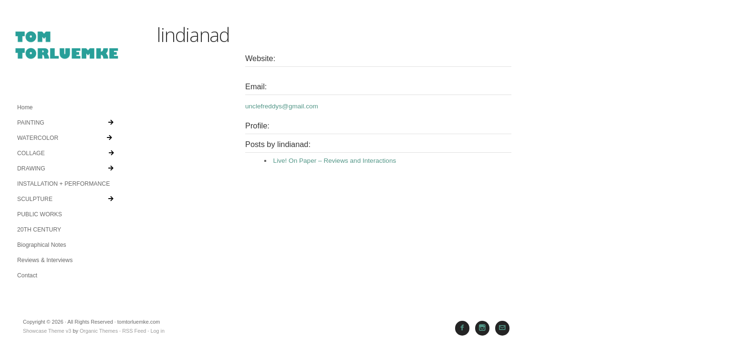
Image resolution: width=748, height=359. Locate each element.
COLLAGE (65, 153)
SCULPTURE (65, 199)
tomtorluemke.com (66, 49)
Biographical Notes (41, 245)
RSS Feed (134, 331)
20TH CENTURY (39, 229)
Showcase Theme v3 (47, 331)
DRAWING (65, 168)
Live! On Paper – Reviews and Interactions (334, 160)
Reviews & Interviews (45, 260)
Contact (27, 275)
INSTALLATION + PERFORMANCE (63, 183)
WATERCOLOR (64, 138)
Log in (157, 331)
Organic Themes (99, 331)
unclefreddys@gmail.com (281, 106)
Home (25, 107)
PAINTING (65, 122)
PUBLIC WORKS (39, 214)
